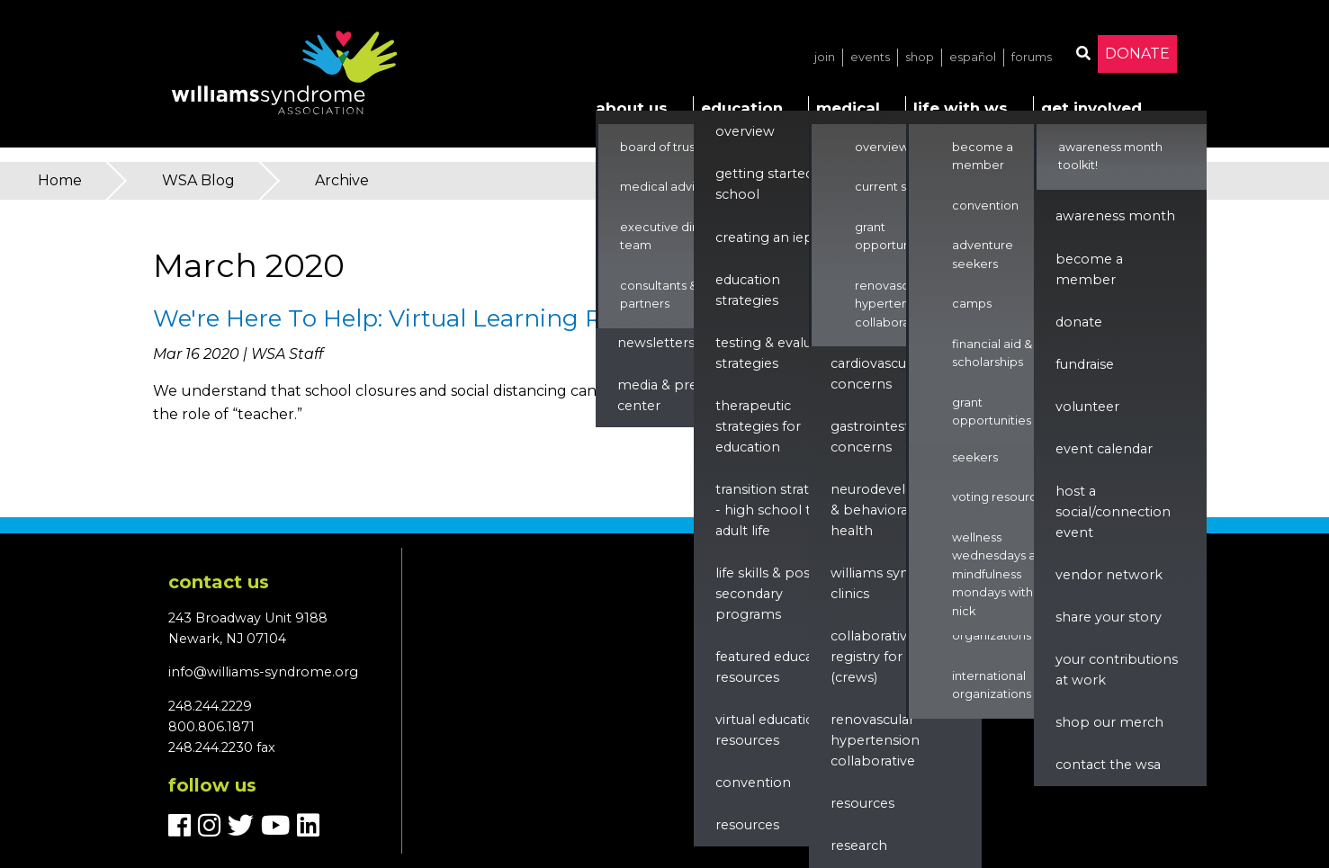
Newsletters (656, 343)
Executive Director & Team (680, 236)
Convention (753, 782)
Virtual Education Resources (769, 729)
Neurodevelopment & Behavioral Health (896, 510)
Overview (745, 131)
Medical (848, 108)
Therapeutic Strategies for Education (758, 426)
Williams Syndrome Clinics (892, 583)
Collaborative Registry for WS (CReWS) (877, 656)
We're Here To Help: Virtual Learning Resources (429, 318)
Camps (972, 303)
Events (870, 57)
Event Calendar (1104, 449)
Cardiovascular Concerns (876, 373)
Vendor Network (1109, 575)
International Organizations (991, 685)
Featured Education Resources (777, 667)
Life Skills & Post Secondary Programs (765, 593)
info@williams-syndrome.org (263, 672)
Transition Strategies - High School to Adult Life (779, 510)
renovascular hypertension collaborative (875, 740)
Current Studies (898, 186)
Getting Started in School (772, 184)
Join (824, 57)
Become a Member (982, 156)
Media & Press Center (663, 395)
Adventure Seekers (982, 447)
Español (972, 57)
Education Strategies (747, 290)
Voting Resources (1001, 497)
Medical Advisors (669, 186)
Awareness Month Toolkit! (1110, 156)
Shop (919, 57)
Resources (747, 825)
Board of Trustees (670, 147)
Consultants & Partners (658, 294)
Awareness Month (1115, 216)
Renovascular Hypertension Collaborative (893, 304)
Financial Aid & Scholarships (992, 353)
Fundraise (1084, 364)
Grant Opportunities (894, 236)
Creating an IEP (764, 237)
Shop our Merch (1109, 722)
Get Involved (1091, 108)
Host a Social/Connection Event (1113, 512)
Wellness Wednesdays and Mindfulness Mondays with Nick (1001, 574)
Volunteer (1087, 406)
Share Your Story (1108, 617)
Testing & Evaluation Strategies (780, 353)
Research (859, 845)
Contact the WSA (1108, 764)
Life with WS (960, 108)
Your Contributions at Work (1116, 669)
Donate (1137, 53)
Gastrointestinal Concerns (881, 436)
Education (742, 108)
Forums (1031, 57)
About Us (632, 108)
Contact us (218, 582)
